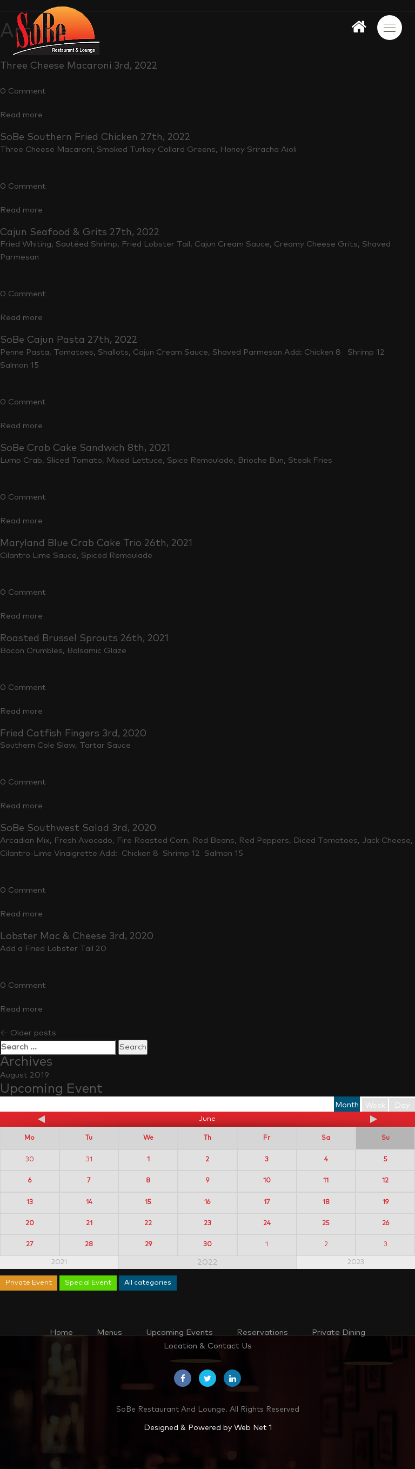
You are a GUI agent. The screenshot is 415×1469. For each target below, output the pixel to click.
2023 (355, 1262)
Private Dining (338, 1332)
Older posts (28, 1033)
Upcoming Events (179, 1332)
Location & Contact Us (208, 1346)
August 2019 (24, 1075)
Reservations (262, 1332)
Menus (109, 1332)
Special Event (88, 1282)
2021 (59, 1262)
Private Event (28, 1282)
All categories (147, 1282)
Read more (21, 115)
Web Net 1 (253, 1428)
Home (61, 1332)
